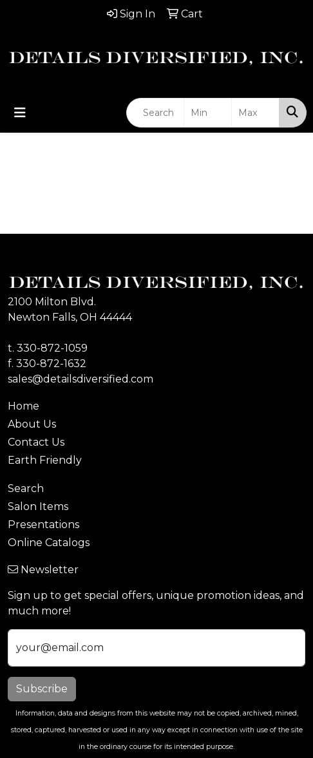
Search (26, 488)
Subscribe (42, 689)
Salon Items (38, 506)
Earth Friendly (45, 460)
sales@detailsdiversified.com (80, 379)
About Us (32, 424)
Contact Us (36, 442)
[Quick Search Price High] (255, 113)
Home (23, 406)
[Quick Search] (155, 113)
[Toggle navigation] (19, 113)
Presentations (43, 524)
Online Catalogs (49, 542)
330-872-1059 (52, 348)
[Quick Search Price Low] (208, 113)
